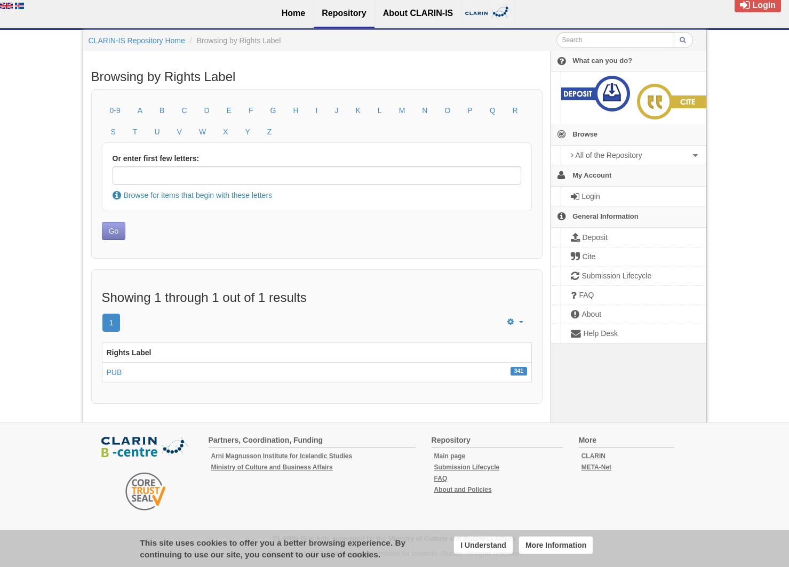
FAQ (441, 478)
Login (758, 5)
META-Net (596, 467)
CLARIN (593, 456)
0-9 (115, 110)
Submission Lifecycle (467, 467)
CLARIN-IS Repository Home (137, 40)
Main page (450, 456)
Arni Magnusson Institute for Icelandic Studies (282, 456)
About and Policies (463, 489)
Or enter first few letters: (156, 158)
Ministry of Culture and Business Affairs (272, 467)
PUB (114, 372)
